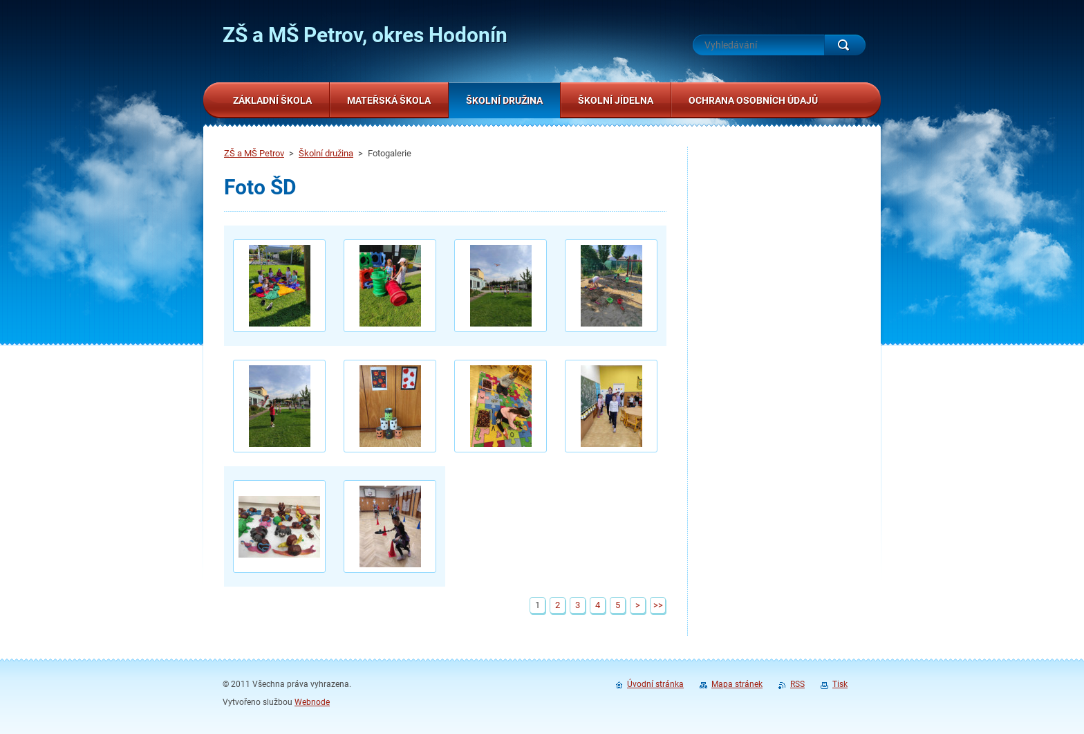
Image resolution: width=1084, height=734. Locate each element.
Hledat (845, 45)
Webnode (312, 702)
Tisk (840, 684)
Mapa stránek (737, 684)
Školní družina (326, 153)
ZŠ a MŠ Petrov (254, 153)
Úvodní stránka (655, 684)
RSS (797, 684)
